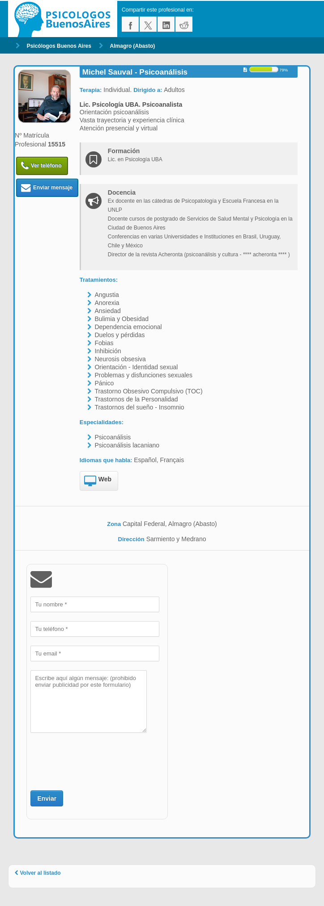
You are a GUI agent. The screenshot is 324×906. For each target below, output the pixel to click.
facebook (130, 24)
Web (97, 481)
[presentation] (98, 760)
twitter (148, 24)
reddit (183, 24)
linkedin (166, 24)
